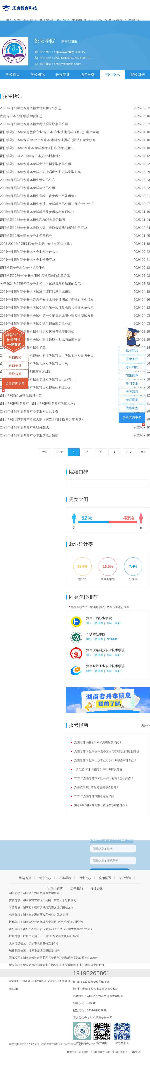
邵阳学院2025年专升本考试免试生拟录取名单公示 (35, 164)
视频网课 (105, 878)
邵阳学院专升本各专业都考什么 (22, 267)
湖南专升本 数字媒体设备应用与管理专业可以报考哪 (106, 751)
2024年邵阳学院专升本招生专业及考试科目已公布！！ (39, 379)
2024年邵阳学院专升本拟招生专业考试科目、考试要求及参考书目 (47, 355)
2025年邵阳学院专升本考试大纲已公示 (27, 188)
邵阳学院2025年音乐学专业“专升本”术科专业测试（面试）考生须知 (48, 140)
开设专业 (62, 75)
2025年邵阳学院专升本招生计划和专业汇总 (31, 108)
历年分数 (87, 75)
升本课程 (65, 878)
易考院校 (132, 350)
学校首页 (12, 75)
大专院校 (45, 878)
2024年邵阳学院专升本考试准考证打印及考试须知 (35, 291)
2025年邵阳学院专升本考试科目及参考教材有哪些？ (37, 212)
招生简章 (132, 375)
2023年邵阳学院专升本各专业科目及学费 (29, 411)
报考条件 (132, 359)
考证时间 (132, 367)
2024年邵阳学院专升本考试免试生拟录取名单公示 (35, 323)
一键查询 (14, 345)
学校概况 (37, 75)
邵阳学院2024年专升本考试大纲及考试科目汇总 (34, 363)
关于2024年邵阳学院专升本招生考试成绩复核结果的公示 (40, 283)
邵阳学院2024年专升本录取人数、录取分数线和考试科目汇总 (43, 227)
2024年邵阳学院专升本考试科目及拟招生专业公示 (35, 387)
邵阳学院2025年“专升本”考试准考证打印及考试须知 (36, 148)
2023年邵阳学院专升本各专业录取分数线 (29, 435)
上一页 (59, 452)
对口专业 (15, 365)
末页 (143, 452)
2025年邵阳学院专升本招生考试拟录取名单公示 (34, 124)
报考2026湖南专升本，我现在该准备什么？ (101, 805)
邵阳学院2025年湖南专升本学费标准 (26, 235)
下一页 (128, 452)
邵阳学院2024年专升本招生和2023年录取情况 (32, 220)
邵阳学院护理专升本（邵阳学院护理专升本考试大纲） (38, 403)
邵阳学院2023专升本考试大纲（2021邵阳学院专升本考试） (42, 419)
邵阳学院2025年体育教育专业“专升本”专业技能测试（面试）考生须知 (49, 132)
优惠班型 (132, 408)
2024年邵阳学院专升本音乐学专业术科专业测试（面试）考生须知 (47, 299)
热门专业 (132, 383)
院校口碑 (137, 75)
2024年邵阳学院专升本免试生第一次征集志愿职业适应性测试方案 (47, 315)
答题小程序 (55, 888)
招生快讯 (112, 75)
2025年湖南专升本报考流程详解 (94, 796)
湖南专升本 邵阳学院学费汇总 (21, 116)
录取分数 (15, 374)
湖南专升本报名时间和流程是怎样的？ (98, 742)
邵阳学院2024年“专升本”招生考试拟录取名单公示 (35, 275)
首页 (44, 452)
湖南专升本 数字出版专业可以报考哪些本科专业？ (105, 760)
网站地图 (136, 1052)
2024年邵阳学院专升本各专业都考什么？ (29, 251)
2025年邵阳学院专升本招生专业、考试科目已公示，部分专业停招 (47, 204)
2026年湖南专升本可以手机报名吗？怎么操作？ (104, 778)
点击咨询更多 (15, 383)
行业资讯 (96, 888)
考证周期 (132, 400)
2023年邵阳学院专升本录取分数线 (24, 427)
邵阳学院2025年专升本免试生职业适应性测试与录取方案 (40, 172)
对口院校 (15, 357)
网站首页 (25, 878)
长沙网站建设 (97, 1052)
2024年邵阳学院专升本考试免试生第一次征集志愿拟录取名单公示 (47, 307)
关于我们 (76, 888)
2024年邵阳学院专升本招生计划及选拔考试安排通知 (37, 331)
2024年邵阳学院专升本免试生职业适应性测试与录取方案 (40, 339)
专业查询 (125, 878)
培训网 (26, 981)
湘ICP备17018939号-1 (118, 1052)
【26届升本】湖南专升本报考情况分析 (98, 769)
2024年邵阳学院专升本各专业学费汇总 (27, 259)
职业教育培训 (39, 981)
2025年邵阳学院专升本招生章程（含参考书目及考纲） (39, 196)
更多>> (145, 725)
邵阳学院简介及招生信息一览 (21, 395)
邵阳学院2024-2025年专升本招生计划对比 (30, 156)
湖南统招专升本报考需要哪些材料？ (96, 787)
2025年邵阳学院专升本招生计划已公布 (27, 180)
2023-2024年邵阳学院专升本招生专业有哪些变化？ (36, 243)
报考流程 (132, 391)
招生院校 (85, 878)
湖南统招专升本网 (57, 981)
